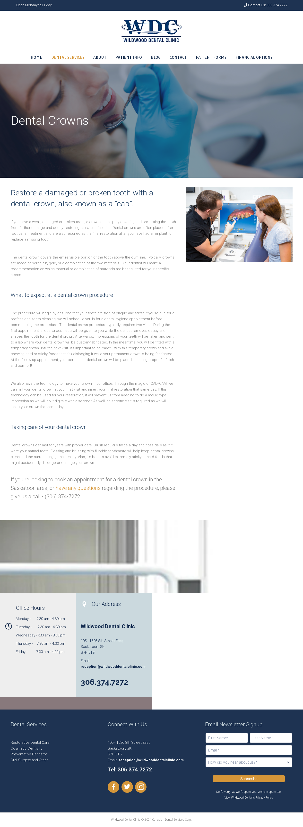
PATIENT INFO (128, 57)
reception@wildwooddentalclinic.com (113, 666)
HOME (36, 57)
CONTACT (178, 57)
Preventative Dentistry (29, 754)
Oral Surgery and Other (29, 760)
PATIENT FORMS (211, 57)
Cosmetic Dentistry (26, 748)
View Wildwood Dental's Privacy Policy (249, 797)
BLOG (156, 57)
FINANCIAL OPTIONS (253, 57)
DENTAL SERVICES (67, 57)
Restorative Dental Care (30, 742)
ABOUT (99, 57)
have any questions (78, 488)
